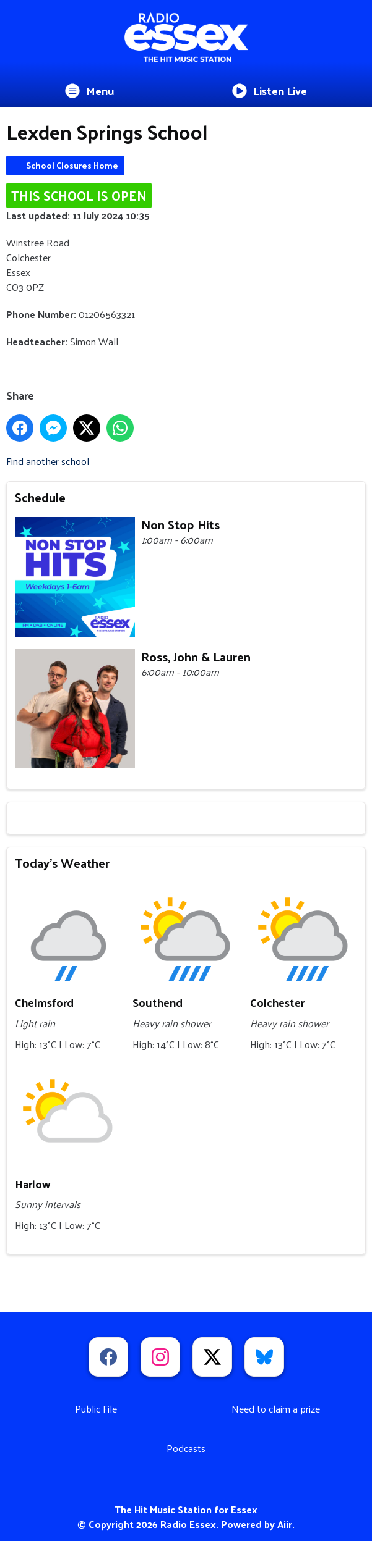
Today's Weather (62, 863)
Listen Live (269, 90)
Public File (96, 1408)
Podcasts (186, 1448)
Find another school (47, 461)
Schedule (40, 497)
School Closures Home (72, 165)
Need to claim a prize (275, 1408)
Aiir (284, 1524)
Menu (90, 90)
